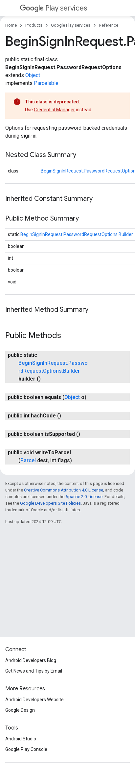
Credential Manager (54, 109)
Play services (53, 8)
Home (11, 25)
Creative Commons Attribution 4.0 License (63, 490)
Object (32, 75)
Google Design (20, 710)
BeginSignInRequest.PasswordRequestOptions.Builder (76, 234)
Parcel (28, 460)
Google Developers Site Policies (50, 503)
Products (33, 25)
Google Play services (70, 25)
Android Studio (20, 738)
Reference (108, 25)
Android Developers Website (34, 699)
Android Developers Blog (30, 660)
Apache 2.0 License (83, 496)
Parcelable (46, 83)
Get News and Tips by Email (33, 671)
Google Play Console (26, 749)
